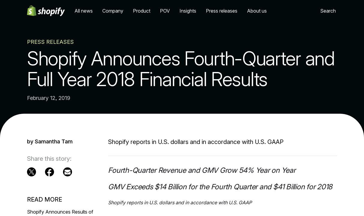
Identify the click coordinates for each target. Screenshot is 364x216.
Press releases (221, 11)
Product (141, 11)
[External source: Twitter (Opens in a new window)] (31, 171)
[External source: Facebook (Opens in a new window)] (49, 171)
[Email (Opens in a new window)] (67, 171)
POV (165, 11)
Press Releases (50, 42)
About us (257, 11)
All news (83, 11)
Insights (187, 11)
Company (112, 11)
